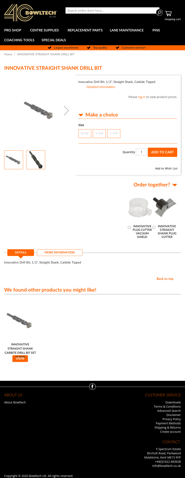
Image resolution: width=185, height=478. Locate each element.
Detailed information (101, 87)
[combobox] (112, 10)
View (20, 358)
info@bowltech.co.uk (166, 466)
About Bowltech (15, 402)
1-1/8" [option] (99, 133)
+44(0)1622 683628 (168, 462)
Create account (170, 432)
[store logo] (30, 12)
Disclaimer (174, 415)
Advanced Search (169, 411)
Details (20, 252)
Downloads (173, 402)
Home (8, 54)
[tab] (20, 253)
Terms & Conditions (167, 406)
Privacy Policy (172, 419)
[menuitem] (13, 30)
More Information (60, 252)
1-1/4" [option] (114, 133)
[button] (66, 110)
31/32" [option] (84, 133)
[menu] (92, 35)
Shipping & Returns (168, 427)
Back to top (165, 278)
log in (141, 97)
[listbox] (127, 134)
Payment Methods (168, 423)
